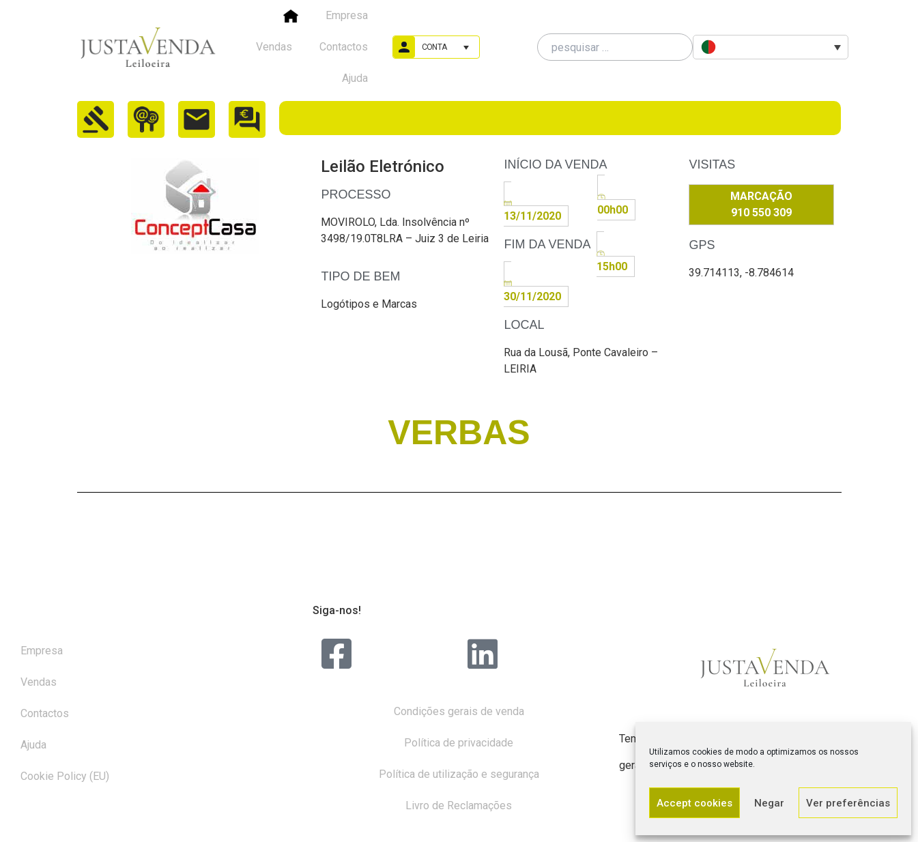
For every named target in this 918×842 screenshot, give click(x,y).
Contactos (343, 46)
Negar (769, 803)
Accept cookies (694, 803)
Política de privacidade (458, 742)
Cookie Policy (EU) (64, 776)
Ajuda (355, 78)
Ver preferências (848, 803)
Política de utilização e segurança (459, 774)
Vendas (274, 46)
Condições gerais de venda (459, 711)
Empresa (347, 15)
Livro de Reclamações (458, 805)
